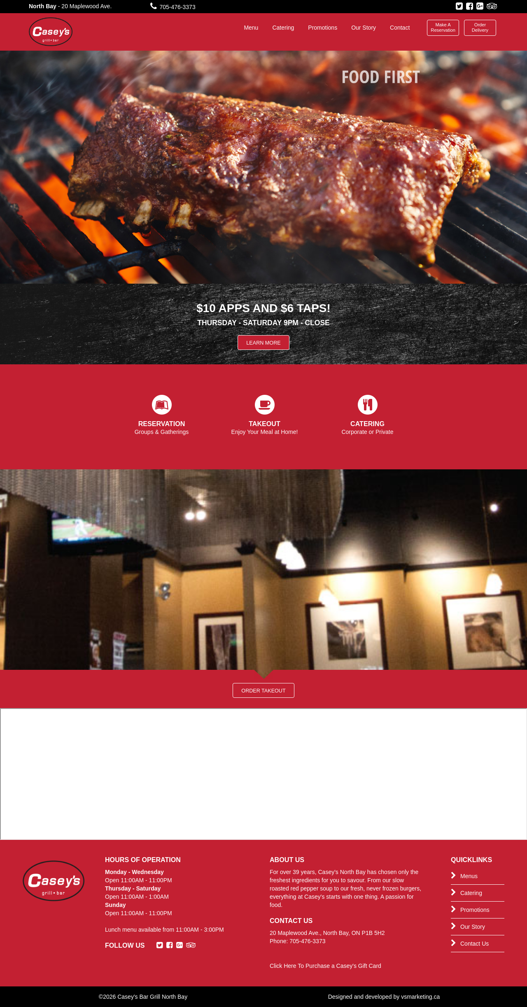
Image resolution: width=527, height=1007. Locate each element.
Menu (251, 27)
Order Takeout (263, 691)
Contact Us (470, 943)
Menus (464, 875)
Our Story (363, 27)
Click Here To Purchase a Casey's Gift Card (325, 966)
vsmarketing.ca (420, 996)
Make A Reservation (443, 27)
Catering (283, 27)
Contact (400, 27)
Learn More (263, 343)
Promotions (322, 27)
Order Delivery (480, 27)
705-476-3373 (173, 7)
